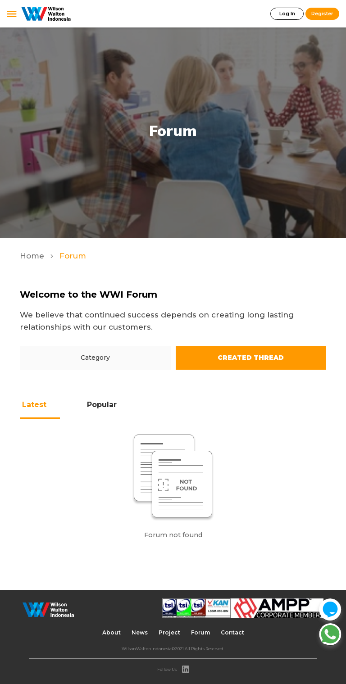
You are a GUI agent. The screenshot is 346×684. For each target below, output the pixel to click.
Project (169, 632)
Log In (287, 13)
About (111, 632)
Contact (232, 632)
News (140, 632)
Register (322, 13)
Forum (200, 632)
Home (33, 255)
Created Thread (251, 357)
